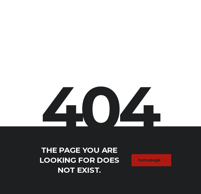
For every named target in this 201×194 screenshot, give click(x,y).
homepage (152, 160)
